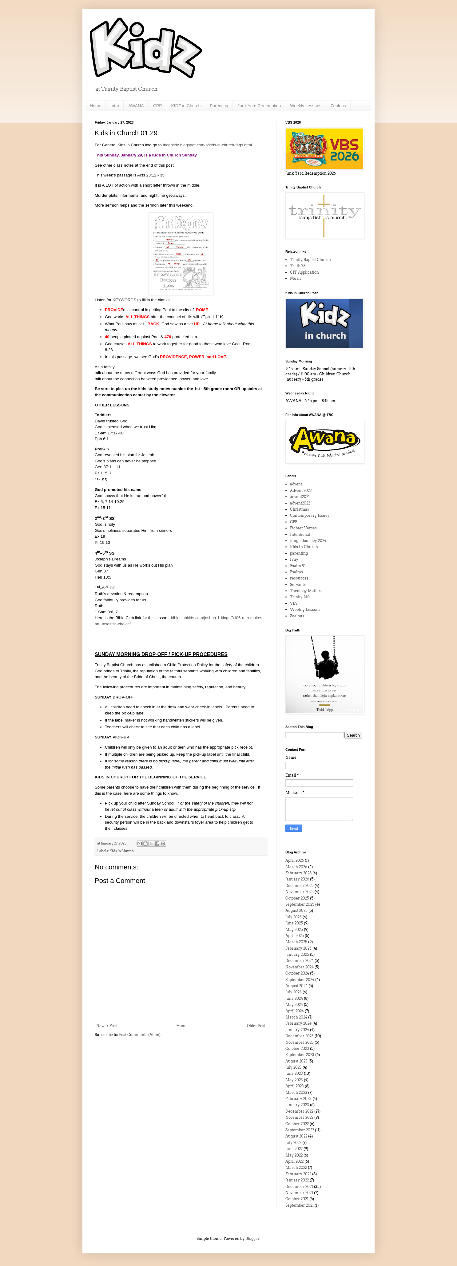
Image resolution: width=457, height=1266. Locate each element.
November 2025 (299, 891)
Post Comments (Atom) (140, 1034)
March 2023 (296, 1092)
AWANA (136, 105)
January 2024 (297, 1029)
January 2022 (297, 1180)
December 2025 (299, 885)
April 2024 (294, 1011)
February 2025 (298, 948)
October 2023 (297, 1048)
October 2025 (297, 898)
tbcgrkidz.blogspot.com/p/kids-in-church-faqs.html (208, 145)
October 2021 (296, 1199)
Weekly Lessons (305, 105)
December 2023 (299, 1036)
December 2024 (299, 960)
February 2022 (298, 1174)
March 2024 (296, 1017)
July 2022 (293, 1142)
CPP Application (304, 272)
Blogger (252, 1238)
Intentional (300, 534)
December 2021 (299, 1186)
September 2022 (299, 1130)
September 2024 (299, 979)
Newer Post (106, 1025)
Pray (294, 559)
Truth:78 (297, 265)
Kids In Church (121, 851)
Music (296, 278)
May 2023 (294, 1080)
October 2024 (297, 973)
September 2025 (299, 904)
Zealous (338, 105)
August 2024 (296, 985)
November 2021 (299, 1192)
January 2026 (297, 879)
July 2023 (293, 1067)
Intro (114, 105)
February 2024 (298, 1023)
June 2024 (294, 998)
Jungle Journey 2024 (308, 540)
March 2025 (296, 942)
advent (296, 484)
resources (299, 578)
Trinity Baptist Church (310, 259)
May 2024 (294, 1004)
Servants (298, 584)
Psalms (296, 572)
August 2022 (296, 1136)
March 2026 (296, 866)
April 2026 (294, 860)
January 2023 (297, 1104)
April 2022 (294, 1161)
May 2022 (294, 1155)
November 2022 (299, 1117)
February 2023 (298, 1098)
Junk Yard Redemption (259, 105)
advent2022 (300, 503)
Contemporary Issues (309, 515)
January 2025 (297, 954)
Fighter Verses (303, 528)
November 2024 (299, 967)
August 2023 (296, 1061)
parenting (299, 553)
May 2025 (294, 929)
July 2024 (293, 992)
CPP (157, 105)
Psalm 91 (298, 566)
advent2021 (300, 496)
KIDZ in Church (186, 105)
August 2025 (296, 910)
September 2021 (299, 1205)
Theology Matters (306, 590)
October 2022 (297, 1124)
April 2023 (294, 1086)
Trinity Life (300, 597)
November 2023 (299, 1042)
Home (95, 105)
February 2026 (298, 873)
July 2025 (293, 917)
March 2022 (296, 1167)
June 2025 (294, 923)
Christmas (299, 509)
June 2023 (294, 1073)
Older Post (256, 1025)
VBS (293, 603)
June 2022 (294, 1148)
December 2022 (299, 1111)
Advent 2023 (301, 490)
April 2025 (294, 935)
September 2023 (299, 1054)
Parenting (219, 105)
